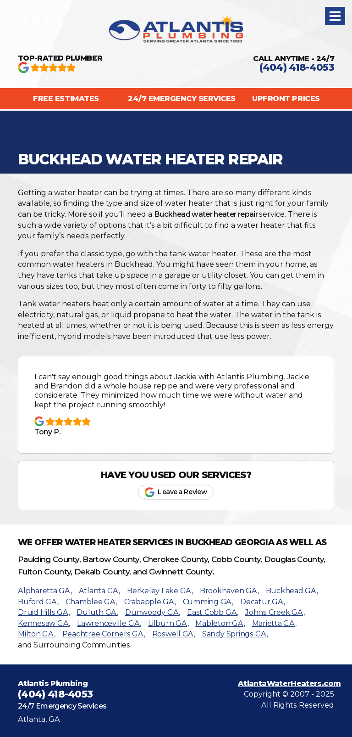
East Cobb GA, (212, 612)
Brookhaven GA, (229, 590)
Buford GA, (38, 601)
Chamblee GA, (91, 601)
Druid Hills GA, (44, 612)
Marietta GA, (274, 623)
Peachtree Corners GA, (103, 634)
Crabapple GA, (150, 601)
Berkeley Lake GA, (160, 590)
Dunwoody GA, (152, 612)
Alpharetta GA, (45, 590)
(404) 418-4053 (296, 67)
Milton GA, (36, 634)
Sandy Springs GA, (235, 634)
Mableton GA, (220, 623)
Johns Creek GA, (274, 612)
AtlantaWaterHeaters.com (289, 683)
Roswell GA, (173, 634)
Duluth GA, (97, 612)
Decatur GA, (262, 601)
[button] (335, 16)
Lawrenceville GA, (109, 623)
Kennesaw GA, (44, 623)
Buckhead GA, (292, 590)
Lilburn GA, (168, 623)
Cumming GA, (208, 601)
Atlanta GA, (99, 590)
